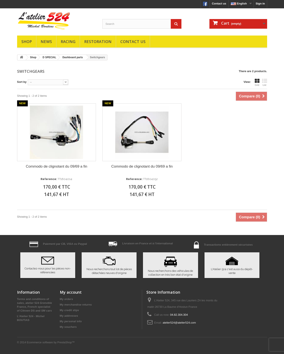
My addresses (69, 315)
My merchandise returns (76, 304)
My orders (66, 299)
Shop (26, 41)
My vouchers (68, 327)
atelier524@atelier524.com (179, 322)
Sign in (260, 3)
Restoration (98, 41)
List (264, 82)
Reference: (49, 179)
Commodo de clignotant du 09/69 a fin (56, 166)
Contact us (219, 3)
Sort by (22, 81)
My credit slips (69, 310)
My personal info (71, 321)
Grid (257, 82)
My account (71, 292)
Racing (68, 41)
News (46, 41)
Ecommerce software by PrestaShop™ (51, 342)
